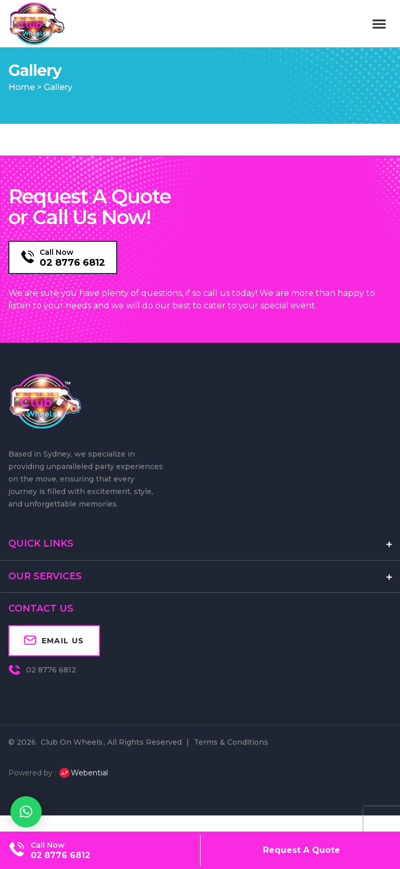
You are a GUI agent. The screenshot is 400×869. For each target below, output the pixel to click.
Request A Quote (301, 850)
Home (21, 104)
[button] (379, 23)
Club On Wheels (72, 759)
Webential (83, 790)
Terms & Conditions (231, 759)
